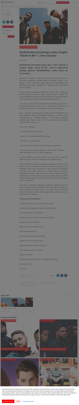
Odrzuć (18, 401)
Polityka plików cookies (28, 401)
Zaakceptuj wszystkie (8, 401)
